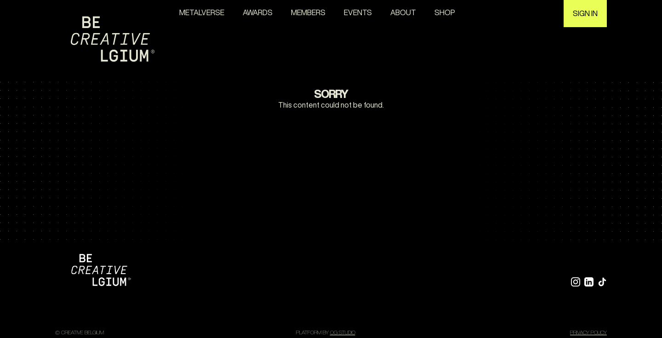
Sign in (585, 13)
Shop (444, 12)
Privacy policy (588, 332)
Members (308, 12)
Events (358, 12)
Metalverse (201, 12)
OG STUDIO (342, 332)
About (403, 12)
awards (258, 12)
